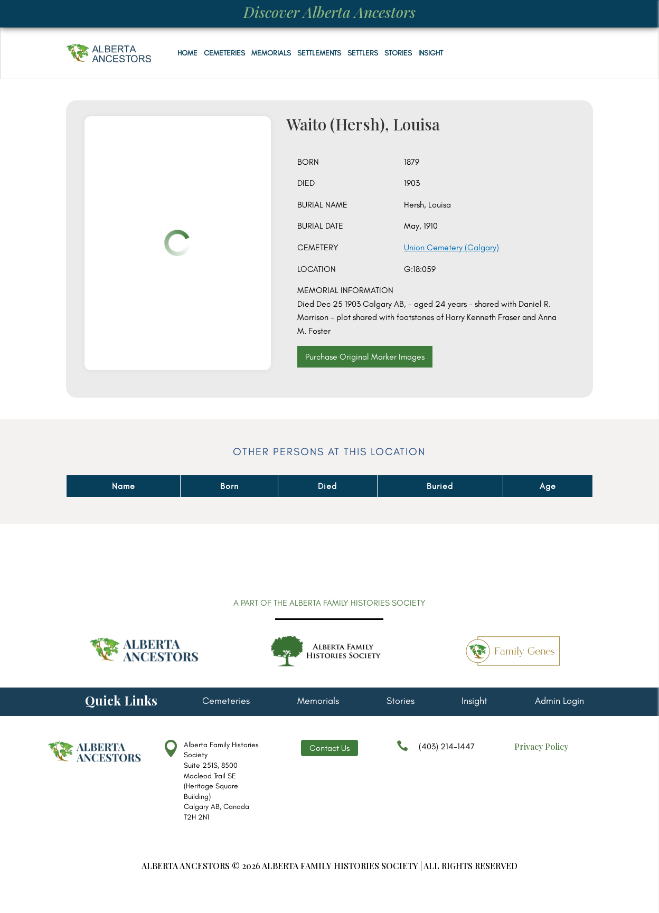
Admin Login (559, 702)
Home (187, 53)
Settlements (319, 53)
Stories (398, 53)
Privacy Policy (541, 746)
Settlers (362, 53)
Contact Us (329, 748)
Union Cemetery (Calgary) (451, 247)
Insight (430, 53)
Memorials (271, 53)
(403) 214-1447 (436, 751)
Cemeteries (224, 53)
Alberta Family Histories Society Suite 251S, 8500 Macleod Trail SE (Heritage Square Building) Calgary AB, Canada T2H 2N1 (221, 781)
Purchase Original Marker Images (365, 357)
